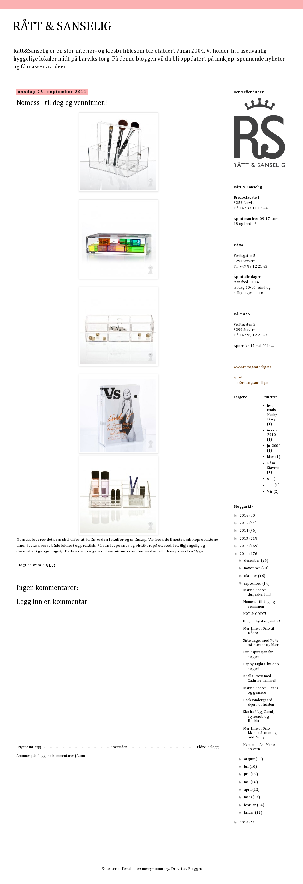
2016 (244, 515)
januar (249, 813)
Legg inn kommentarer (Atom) (61, 756)
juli (247, 767)
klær (270, 457)
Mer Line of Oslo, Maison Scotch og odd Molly (260, 733)
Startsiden (119, 747)
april (248, 790)
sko (270, 479)
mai (247, 782)
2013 (244, 538)
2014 (244, 531)
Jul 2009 (274, 446)
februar (250, 805)
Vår (270, 492)
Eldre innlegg (208, 747)
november (252, 568)
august (250, 759)
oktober (251, 576)
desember (252, 561)
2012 (244, 546)
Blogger (194, 869)
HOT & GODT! (254, 614)
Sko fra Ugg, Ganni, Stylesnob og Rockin (258, 716)
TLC (270, 485)
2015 (244, 523)
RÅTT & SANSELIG (62, 26)
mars (248, 797)
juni (247, 774)
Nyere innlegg (29, 747)
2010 (244, 822)
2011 (244, 554)
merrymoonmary (155, 869)
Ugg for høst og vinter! (261, 621)
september (253, 584)
